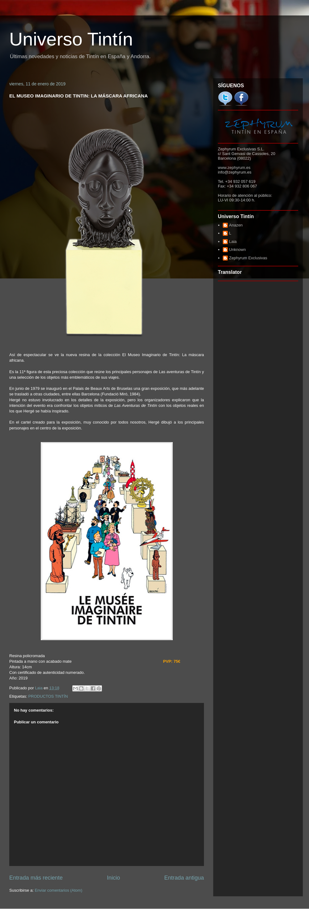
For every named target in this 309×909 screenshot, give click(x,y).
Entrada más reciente (36, 878)
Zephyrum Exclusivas (248, 258)
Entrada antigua (184, 878)
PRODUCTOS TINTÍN (48, 696)
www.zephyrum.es (234, 167)
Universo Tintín (71, 39)
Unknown (237, 249)
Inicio (113, 878)
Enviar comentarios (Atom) (58, 890)
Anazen (236, 225)
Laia (233, 241)
